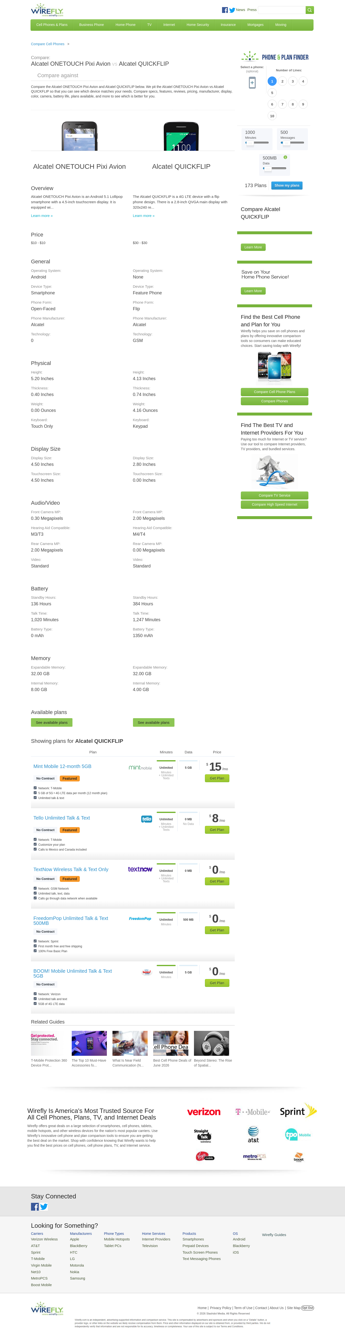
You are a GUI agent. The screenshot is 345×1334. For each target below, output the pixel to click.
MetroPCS (38, 1274)
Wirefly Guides (257, 1234)
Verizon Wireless (43, 1239)
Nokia (71, 1268)
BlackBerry (74, 1245)
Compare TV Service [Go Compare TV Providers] (275, 468)
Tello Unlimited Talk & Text (61, 817)
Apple (71, 1239)
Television (143, 1245)
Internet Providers (148, 1239)
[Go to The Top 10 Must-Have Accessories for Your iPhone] (89, 1043)
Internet (169, 25)
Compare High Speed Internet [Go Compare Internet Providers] (274, 477)
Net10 (35, 1268)
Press (252, 10)
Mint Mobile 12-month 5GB (62, 766)
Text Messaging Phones (190, 1257)
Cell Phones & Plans (52, 25)
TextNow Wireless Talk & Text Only (70, 869)
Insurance (228, 25)
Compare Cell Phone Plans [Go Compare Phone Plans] (274, 364)
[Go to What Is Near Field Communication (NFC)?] (130, 1043)
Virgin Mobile (40, 1262)
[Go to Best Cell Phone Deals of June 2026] (170, 1043)
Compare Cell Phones (47, 44)
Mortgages (255, 25)
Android (224, 1239)
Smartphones (182, 1239)
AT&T (35, 1245)
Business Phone (91, 25)
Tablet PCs (108, 1245)
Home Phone (126, 25)
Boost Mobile (40, 1280)
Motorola (73, 1262)
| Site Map (293, 1303)
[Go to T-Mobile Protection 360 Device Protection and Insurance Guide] (48, 1043)
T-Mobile (37, 1257)
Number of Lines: (289, 70)
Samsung (73, 1274)
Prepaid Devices (184, 1245)
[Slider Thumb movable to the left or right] (250, 116)
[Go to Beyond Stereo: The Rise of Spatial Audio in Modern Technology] (211, 1043)
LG (69, 1257)
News (240, 10)
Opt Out (307, 1303)
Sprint (35, 1251)
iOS (221, 1251)
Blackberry (226, 1245)
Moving (280, 25)
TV (149, 25)
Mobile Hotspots (112, 1239)
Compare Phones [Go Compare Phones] (274, 373)
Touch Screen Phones (188, 1251)
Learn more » (42, 215)
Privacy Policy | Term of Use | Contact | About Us (247, 1303)
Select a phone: (252, 69)
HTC (70, 1251)
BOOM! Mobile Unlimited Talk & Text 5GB (72, 973)
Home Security (198, 25)
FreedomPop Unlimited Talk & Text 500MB (70, 921)
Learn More (253, 220)
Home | (203, 1303)
